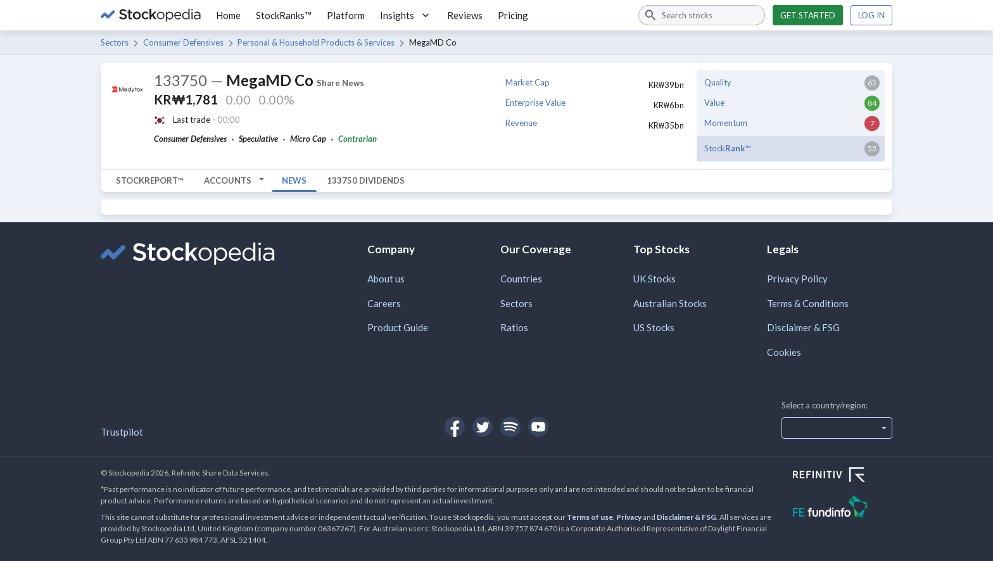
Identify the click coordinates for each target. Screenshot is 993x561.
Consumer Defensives (183, 42)
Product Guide (397, 327)
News (294, 180)
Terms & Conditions (808, 303)
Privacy (629, 517)
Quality (717, 82)
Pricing (513, 15)
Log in (871, 15)
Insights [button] (406, 15)
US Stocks (653, 327)
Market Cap (527, 82)
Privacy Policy (797, 278)
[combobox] (701, 15)
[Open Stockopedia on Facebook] (455, 427)
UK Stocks (654, 278)
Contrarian (357, 139)
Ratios (514, 327)
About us (386, 278)
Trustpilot (122, 432)
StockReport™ (150, 180)
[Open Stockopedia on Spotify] (510, 427)
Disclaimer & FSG (803, 327)
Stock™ (727, 148)
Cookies (784, 352)
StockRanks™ (284, 15)
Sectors (115, 42)
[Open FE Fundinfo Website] (842, 508)
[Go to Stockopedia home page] (151, 15)
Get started (807, 15)
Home (228, 15)
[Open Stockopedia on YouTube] (538, 427)
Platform (346, 15)
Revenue (521, 123)
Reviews (465, 15)
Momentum (725, 123)
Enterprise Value (535, 103)
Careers (384, 303)
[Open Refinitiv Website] (842, 476)
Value (714, 103)
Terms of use (590, 517)
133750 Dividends (366, 180)
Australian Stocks (670, 303)
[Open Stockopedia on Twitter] (482, 427)
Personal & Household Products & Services (316, 42)
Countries (521, 278)
